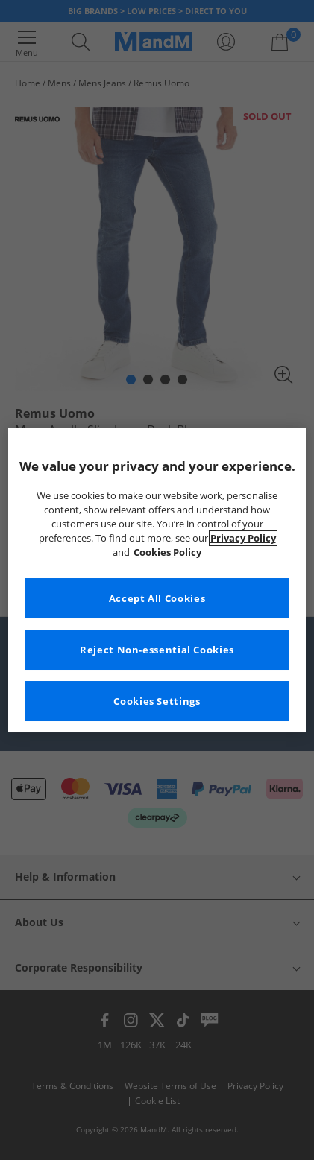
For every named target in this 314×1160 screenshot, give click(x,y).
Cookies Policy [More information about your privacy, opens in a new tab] (167, 552)
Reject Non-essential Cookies (157, 650)
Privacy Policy (243, 538)
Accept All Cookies (157, 598)
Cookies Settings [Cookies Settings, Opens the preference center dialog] (156, 701)
